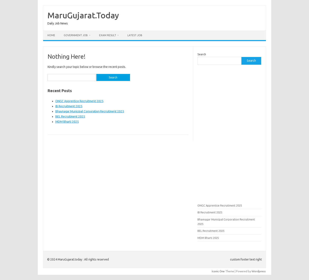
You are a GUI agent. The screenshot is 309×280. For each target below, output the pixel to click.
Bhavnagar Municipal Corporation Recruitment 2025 (89, 111)
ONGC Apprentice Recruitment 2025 (79, 101)
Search (201, 54)
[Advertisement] (229, 133)
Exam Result (107, 35)
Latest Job (134, 35)
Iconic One (218, 271)
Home (51, 35)
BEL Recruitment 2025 (70, 116)
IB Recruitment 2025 (68, 106)
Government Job (76, 35)
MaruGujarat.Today (83, 15)
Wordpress (259, 271)
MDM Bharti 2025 (67, 121)
